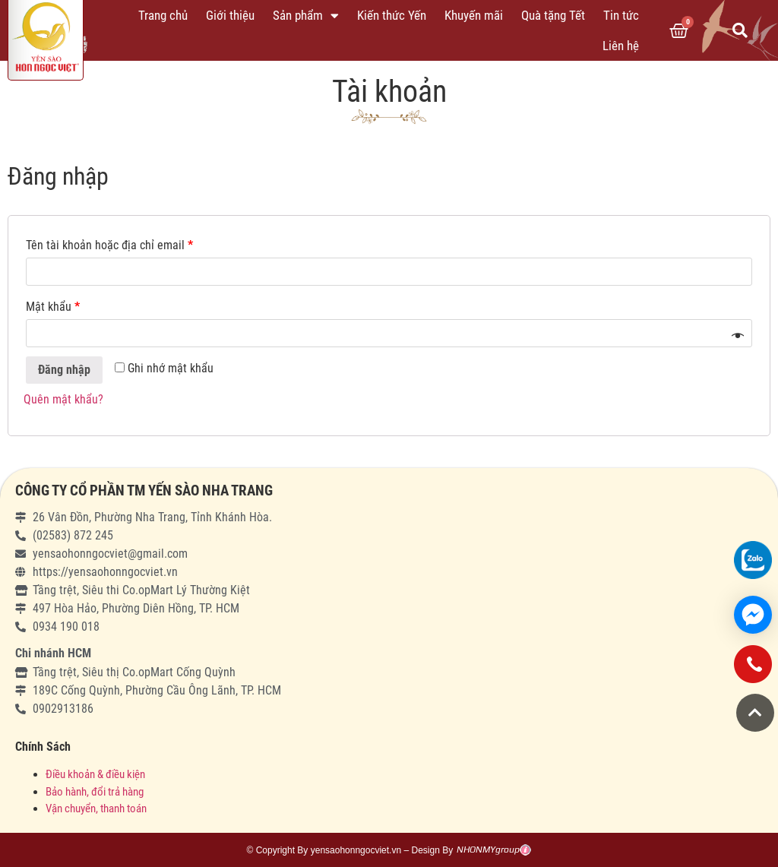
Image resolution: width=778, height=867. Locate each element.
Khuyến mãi (473, 15)
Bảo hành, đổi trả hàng (95, 792)
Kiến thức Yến (391, 15)
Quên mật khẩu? (63, 399)
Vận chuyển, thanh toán (96, 808)
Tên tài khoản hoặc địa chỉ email (109, 245)
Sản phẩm (306, 16)
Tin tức (621, 15)
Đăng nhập (64, 369)
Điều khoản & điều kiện (95, 774)
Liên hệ (620, 45)
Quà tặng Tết (553, 15)
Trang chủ (163, 15)
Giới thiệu (230, 15)
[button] (755, 713)
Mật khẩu (53, 306)
